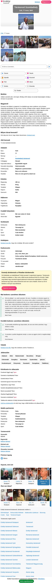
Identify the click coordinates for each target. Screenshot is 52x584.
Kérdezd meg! (31, 135)
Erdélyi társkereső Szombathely (11, 564)
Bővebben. (41, 579)
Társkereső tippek (15, 515)
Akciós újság (30, 572)
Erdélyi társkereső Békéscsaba (10, 568)
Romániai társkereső (32, 535)
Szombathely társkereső (22, 158)
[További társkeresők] (48, 475)
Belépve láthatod (5, 441)
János (18, 502)
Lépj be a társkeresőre (7, 403)
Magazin (28, 568)
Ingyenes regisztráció (9, 288)
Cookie (3, 515)
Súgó (7, 515)
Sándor (42, 481)
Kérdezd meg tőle (6, 243)
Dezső (6, 481)
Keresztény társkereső (33, 543)
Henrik (42, 502)
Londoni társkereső (32, 560)
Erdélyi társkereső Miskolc (9, 530)
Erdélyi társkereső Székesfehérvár (11, 555)
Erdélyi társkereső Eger (8, 576)
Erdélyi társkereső (31, 530)
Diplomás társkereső (32, 539)
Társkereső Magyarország (34, 564)
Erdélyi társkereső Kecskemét (10, 551)
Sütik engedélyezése (26, 581)
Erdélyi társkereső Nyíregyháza (10, 547)
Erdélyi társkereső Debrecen (10, 526)
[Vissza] (3, 475)
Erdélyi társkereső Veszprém (10, 572)
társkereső (29, 522)
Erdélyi (5, 2)
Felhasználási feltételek (16, 512)
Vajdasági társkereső (32, 555)
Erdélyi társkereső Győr (8, 543)
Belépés (37, 2)
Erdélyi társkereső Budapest (10, 522)
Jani (30, 502)
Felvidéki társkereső (32, 547)
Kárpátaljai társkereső (33, 551)
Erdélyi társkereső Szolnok (9, 560)
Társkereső (29, 526)
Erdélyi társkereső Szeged (9, 535)
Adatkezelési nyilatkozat (31, 512)
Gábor (30, 481)
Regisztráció (46, 2)
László (18, 481)
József (6, 502)
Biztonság (42, 512)
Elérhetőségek (5, 512)
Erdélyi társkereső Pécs (8, 539)
